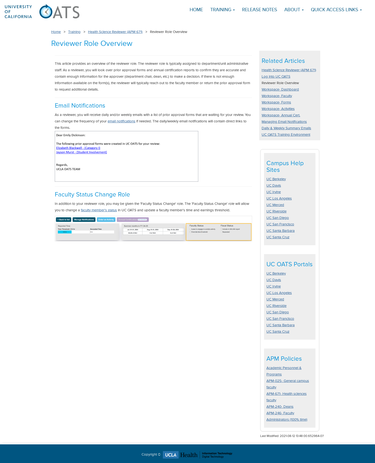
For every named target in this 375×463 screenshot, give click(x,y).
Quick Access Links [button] (336, 10)
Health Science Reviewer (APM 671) (115, 32)
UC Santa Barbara (280, 231)
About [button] (294, 10)
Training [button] (222, 10)
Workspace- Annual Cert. (281, 115)
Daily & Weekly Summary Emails (286, 128)
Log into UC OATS (276, 76)
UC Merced (275, 205)
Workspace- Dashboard (280, 89)
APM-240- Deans (279, 407)
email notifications (121, 121)
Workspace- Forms (276, 102)
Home (196, 10)
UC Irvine (273, 192)
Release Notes (259, 10)
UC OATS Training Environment (286, 134)
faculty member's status (99, 210)
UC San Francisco (280, 224)
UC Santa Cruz (277, 237)
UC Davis (273, 185)
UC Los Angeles (279, 198)
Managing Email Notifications (284, 122)
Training (74, 32)
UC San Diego (277, 218)
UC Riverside (276, 211)
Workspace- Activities (278, 109)
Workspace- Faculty (277, 96)
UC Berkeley (276, 179)
